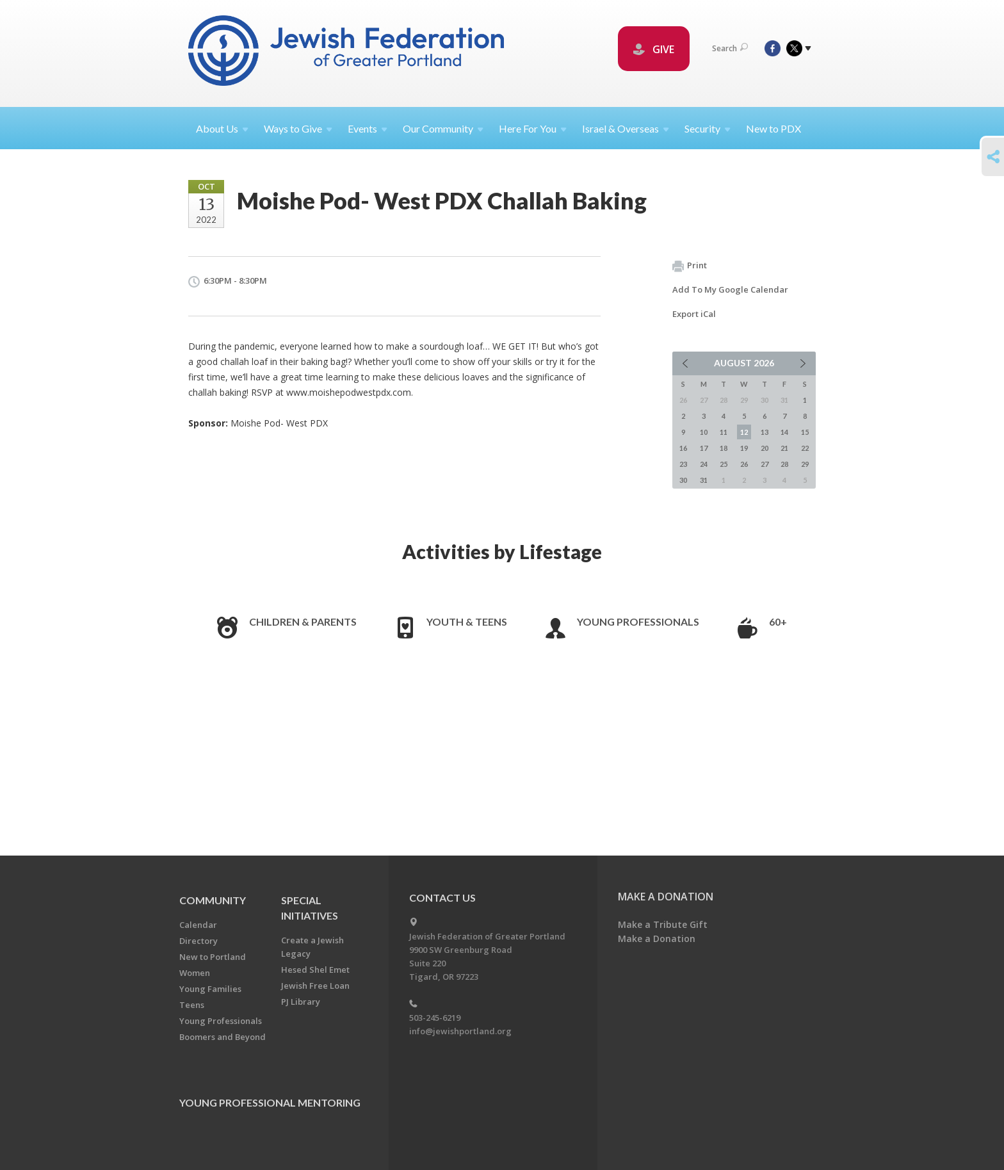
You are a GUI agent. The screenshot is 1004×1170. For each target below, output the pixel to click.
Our (443, 128)
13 (764, 432)
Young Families (210, 989)
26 (744, 464)
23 (683, 464)
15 (805, 432)
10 (704, 432)
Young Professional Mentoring (269, 1102)
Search (730, 48)
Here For (533, 128)
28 (784, 464)
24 (704, 464)
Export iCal (694, 314)
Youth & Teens (466, 621)
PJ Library (300, 1001)
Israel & (625, 128)
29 (805, 464)
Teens (191, 1005)
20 (764, 448)
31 (704, 480)
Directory (198, 941)
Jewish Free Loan (315, 985)
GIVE (653, 49)
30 (683, 480)
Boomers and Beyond (222, 1037)
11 (723, 432)
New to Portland (212, 957)
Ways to (298, 128)
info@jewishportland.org (460, 1031)
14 (784, 432)
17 (704, 448)
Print (689, 265)
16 (683, 448)
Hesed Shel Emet (315, 969)
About (222, 128)
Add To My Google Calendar (730, 289)
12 (744, 432)
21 (784, 448)
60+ (778, 621)
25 (723, 464)
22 (805, 448)
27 (764, 464)
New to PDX (773, 128)
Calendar (198, 924)
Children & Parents (303, 621)
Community (212, 900)
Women (194, 973)
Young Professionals (638, 621)
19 (744, 448)
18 (723, 448)
